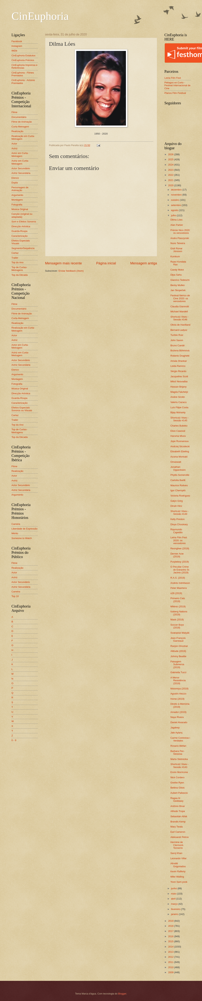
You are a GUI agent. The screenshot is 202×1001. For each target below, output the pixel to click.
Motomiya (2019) (179, 688)
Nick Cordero (177, 777)
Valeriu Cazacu (178, 402)
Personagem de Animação (20, 189)
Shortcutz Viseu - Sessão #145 (179, 419)
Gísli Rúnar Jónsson (176, 250)
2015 (171, 941)
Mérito (15, 533)
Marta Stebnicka (179, 759)
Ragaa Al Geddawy (176, 799)
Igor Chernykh (178, 490)
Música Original (20, 209)
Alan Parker (176, 225)
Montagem (17, 199)
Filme (14, 112)
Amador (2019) (178, 712)
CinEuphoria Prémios (23, 60)
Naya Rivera (177, 717)
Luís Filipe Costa (179, 407)
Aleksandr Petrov (179, 837)
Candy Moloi (177, 269)
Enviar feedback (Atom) (71, 270)
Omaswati (175, 461)
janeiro (175, 914)
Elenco (15, 178)
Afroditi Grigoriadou (178, 865)
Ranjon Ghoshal (179, 646)
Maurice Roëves (179, 485)
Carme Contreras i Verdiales (180, 739)
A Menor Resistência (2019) (178, 680)
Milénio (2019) (178, 606)
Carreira (16, 524)
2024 (171, 164)
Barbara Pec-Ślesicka (177, 752)
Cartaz (15, 253)
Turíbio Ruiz (176, 335)
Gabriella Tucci (178, 672)
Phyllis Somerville (179, 475)
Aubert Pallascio (179, 792)
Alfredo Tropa (177, 811)
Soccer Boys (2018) (177, 626)
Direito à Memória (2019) (180, 705)
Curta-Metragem (20, 126)
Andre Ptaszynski (179, 238)
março (174, 903)
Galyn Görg (176, 500)
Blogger (122, 993)
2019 (171, 920)
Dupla (15, 182)
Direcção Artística (21, 226)
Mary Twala (176, 826)
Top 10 (15, 596)
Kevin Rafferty (178, 871)
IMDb (14, 50)
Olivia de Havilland (180, 324)
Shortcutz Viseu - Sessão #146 (179, 318)
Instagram (17, 46)
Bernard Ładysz (178, 330)
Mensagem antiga (143, 263)
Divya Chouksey (179, 524)
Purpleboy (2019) (179, 561)
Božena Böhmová (180, 350)
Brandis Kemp (178, 821)
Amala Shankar (178, 361)
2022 (171, 175)
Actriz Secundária (21, 173)
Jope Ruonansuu (179, 441)
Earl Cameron (177, 831)
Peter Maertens (178, 588)
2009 (171, 972)
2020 (171, 185)
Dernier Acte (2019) (177, 555)
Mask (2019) (177, 619)
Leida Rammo (177, 366)
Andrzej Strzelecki (180, 446)
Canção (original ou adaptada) (22, 215)
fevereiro (176, 909)
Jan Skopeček (178, 290)
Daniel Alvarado (178, 722)
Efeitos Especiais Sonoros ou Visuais (22, 409)
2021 (171, 180)
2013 (171, 951)
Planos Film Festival (175, 93)
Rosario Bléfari (178, 745)
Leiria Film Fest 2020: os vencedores (178, 540)
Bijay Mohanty (178, 412)
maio (174, 893)
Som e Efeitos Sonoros (24, 221)
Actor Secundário (21, 168)
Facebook (17, 41)
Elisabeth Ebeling (179, 451)
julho (174, 215)
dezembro (176, 189)
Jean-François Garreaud (178, 639)
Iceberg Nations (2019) (178, 613)
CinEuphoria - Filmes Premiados (23, 74)
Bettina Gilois (177, 787)
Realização (18, 131)
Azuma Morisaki (179, 456)
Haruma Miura (178, 436)
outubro (175, 200)
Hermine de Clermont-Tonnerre (177, 845)
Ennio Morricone (179, 772)
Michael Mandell (179, 311)
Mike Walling (177, 876)
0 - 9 (14, 740)
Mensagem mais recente (63, 263)
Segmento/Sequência (23, 248)
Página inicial (106, 263)
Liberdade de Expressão (25, 528)
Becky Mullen (177, 285)
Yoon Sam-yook (178, 881)
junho (174, 888)
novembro (176, 194)
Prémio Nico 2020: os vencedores (180, 231)
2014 (171, 946)
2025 (171, 159)
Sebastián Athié (178, 816)
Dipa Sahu (176, 274)
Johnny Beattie (178, 656)
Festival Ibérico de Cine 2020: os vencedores (180, 298)
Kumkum (175, 256)
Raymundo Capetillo (176, 531)
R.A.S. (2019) (177, 577)
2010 (171, 967)
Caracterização (20, 236)
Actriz (15, 148)
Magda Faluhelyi (179, 392)
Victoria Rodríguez (180, 495)
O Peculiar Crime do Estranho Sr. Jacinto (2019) (180, 569)
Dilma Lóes (176, 219)
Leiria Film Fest (173, 77)
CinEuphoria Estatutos (23, 55)
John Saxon (176, 340)
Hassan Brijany (178, 386)
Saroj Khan (176, 853)
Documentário (19, 117)
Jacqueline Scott (179, 376)
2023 (171, 169)
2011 (171, 962)
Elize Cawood (177, 431)
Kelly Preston (177, 519)
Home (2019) (177, 698)
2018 (171, 926)
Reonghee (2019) (179, 548)
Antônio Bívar (177, 806)
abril (173, 898)
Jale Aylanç (176, 732)
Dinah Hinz (176, 506)
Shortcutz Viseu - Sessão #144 (179, 512)
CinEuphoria (40, 16)
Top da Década (20, 275)
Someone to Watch (22, 538)
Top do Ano (18, 262)
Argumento (17, 195)
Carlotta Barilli (177, 480)
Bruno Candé (177, 345)
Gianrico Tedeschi (180, 280)
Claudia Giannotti (179, 306)
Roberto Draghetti (180, 355)
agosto (175, 210)
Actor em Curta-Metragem (20, 154)
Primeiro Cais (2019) (177, 599)
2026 (171, 154)
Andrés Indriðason (180, 583)
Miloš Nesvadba (179, 381)
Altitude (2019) (178, 651)
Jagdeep (175, 727)
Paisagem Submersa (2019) (177, 664)
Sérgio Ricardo (178, 371)
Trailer (15, 257)
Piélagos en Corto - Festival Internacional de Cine (178, 85)
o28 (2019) (176, 593)
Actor (14, 143)
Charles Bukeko (178, 425)
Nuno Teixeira (177, 243)
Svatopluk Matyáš (180, 632)
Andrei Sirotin (177, 397)
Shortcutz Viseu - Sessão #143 (179, 765)
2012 (171, 956)
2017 (171, 931)
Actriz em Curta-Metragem (20, 162)
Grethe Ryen (177, 782)
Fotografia (17, 204)
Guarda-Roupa (19, 231)
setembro (176, 205)
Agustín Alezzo (178, 693)
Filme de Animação (22, 121)
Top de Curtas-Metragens (19, 268)
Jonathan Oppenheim (178, 468)
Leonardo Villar (178, 858)
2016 (171, 936)
